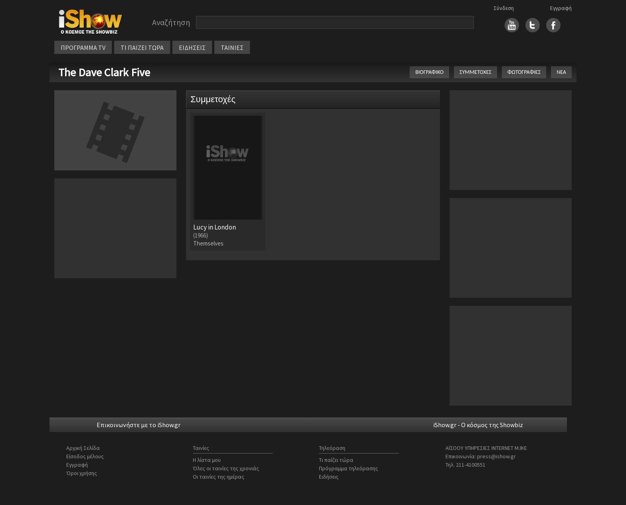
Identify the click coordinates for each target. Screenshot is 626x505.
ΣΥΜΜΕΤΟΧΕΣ (475, 72)
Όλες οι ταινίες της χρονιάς (226, 468)
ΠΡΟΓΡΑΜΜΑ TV (83, 47)
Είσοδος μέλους (85, 456)
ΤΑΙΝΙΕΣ (232, 47)
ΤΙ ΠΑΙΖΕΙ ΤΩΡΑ (142, 47)
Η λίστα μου (207, 459)
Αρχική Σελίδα (83, 448)
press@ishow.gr (496, 456)
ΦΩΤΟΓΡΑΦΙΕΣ (524, 72)
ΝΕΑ (561, 72)
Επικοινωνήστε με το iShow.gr (138, 425)
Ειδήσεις (329, 476)
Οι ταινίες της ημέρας (218, 476)
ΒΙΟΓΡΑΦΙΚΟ (429, 72)
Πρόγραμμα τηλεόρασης (348, 468)
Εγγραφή (561, 8)
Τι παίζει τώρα (336, 459)
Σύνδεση (503, 8)
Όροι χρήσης (81, 473)
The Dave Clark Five (104, 72)
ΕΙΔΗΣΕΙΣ (192, 47)
